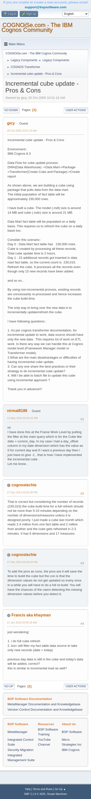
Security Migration (20, 750)
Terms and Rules (43, 789)
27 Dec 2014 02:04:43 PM (22, 562)
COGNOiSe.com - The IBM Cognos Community (37, 27)
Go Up (8, 686)
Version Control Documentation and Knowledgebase (45, 709)
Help (28, 789)
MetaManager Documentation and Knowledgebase (44, 704)
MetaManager (17, 732)
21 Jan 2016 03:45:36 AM (22, 622)
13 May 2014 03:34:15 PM (22, 418)
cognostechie (23, 485)
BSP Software (72, 732)
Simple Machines (57, 793)
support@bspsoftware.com (45, 7)
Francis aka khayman (31, 615)
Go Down (11, 110)
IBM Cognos (71, 750)
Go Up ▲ (60, 789)
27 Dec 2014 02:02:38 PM (22, 492)
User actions (76, 110)
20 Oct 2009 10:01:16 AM (22, 130)
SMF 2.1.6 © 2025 (34, 793)
